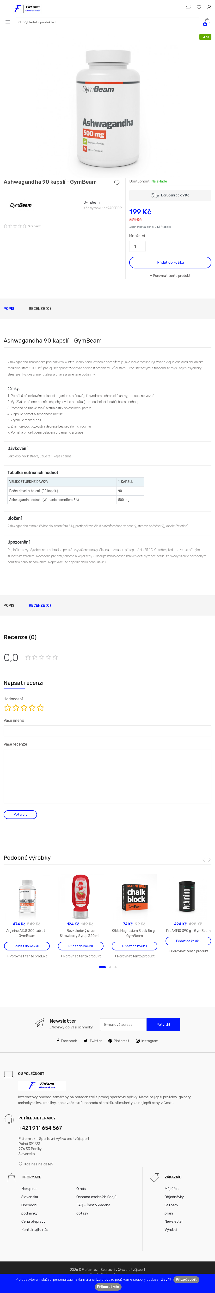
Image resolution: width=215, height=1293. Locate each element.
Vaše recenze (15, 744)
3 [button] (116, 967)
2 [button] (110, 967)
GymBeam (92, 203)
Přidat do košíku (170, 262)
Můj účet (172, 1189)
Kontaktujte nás (34, 1230)
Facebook (67, 1041)
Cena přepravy (33, 1221)
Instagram (147, 1041)
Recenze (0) (40, 308)
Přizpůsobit (186, 1280)
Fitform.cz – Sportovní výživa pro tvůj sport (113, 1270)
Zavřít (166, 1280)
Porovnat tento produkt (171, 276)
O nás (81, 1189)
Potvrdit (163, 1024)
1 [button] (102, 967)
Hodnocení (13, 699)
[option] (107, 106)
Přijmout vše (108, 1287)
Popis (9, 308)
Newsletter (174, 1221)
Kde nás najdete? (35, 1164)
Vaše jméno (14, 720)
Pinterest (118, 1041)
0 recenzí (35, 226)
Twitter (93, 1041)
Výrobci (171, 1230)
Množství (137, 236)
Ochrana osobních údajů (96, 1197)
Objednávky (174, 1197)
